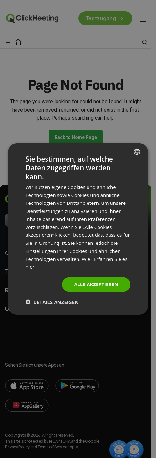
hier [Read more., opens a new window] (30, 267)
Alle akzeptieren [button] (96, 284)
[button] (52, 301)
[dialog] (78, 229)
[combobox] (137, 152)
